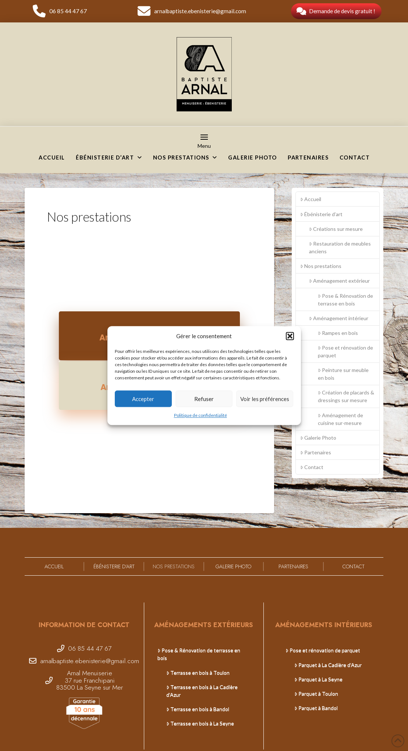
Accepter (143, 399)
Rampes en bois (338, 333)
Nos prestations (320, 266)
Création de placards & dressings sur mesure (346, 396)
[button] (290, 336)
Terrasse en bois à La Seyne (200, 723)
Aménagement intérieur (338, 318)
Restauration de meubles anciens (340, 247)
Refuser (204, 399)
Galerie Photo (318, 437)
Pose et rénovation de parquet (345, 351)
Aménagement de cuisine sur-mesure (340, 419)
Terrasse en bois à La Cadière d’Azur (202, 691)
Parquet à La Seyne (318, 679)
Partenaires (315, 452)
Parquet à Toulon (316, 693)
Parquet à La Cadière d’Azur (328, 665)
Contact (311, 467)
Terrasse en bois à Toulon (198, 672)
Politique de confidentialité (200, 415)
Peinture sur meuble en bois (343, 374)
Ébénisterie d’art (321, 214)
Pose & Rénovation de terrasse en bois (345, 300)
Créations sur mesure (336, 229)
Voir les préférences (264, 399)
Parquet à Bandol (316, 708)
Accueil (310, 199)
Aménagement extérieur (339, 281)
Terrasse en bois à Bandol (197, 709)
